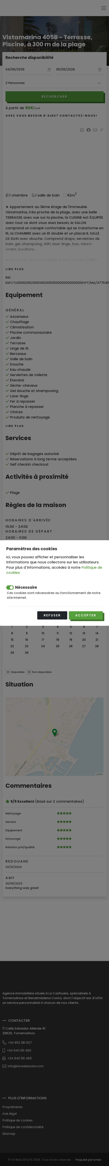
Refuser (52, 615)
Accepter (85, 615)
